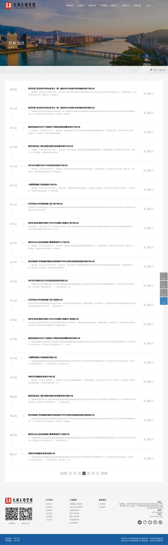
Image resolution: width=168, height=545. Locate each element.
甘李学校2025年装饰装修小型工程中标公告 (45, 204)
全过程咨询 (73, 523)
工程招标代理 (74, 520)
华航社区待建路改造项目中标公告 (41, 377)
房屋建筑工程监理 (76, 504)
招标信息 (162, 70)
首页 (155, 70)
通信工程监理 (74, 516)
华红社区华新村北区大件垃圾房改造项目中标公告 (48, 165)
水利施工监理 (74, 510)
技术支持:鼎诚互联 (156, 538)
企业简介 (49, 504)
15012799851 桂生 (156, 516)
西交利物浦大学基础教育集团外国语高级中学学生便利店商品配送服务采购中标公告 (61, 261)
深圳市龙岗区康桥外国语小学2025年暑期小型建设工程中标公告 (53, 223)
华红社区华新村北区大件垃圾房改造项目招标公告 (48, 281)
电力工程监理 (74, 513)
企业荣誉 (49, 510)
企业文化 (49, 513)
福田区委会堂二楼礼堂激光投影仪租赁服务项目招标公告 (50, 396)
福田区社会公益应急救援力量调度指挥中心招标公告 (48, 434)
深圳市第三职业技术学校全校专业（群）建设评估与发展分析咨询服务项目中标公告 (61, 89)
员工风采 (49, 520)
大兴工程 (16, 538)
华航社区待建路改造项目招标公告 (41, 453)
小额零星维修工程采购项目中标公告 (42, 185)
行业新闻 (102, 507)
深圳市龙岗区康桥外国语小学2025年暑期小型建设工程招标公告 (53, 319)
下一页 (104, 473)
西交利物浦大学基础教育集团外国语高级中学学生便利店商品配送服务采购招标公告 (61, 415)
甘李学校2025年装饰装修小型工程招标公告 (45, 300)
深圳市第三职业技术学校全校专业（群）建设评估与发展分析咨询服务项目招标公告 (61, 108)
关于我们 (49, 500)
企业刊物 (49, 516)
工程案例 (73, 500)
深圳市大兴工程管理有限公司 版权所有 (135, 538)
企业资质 (49, 507)
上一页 (63, 473)
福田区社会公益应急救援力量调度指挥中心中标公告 (48, 242)
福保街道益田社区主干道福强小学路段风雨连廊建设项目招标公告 (54, 338)
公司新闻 (102, 504)
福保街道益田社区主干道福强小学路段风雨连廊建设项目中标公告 (54, 127)
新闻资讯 (102, 500)
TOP (163, 301)
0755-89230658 (157, 512)
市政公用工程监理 (76, 507)
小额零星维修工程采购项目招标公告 (42, 357)
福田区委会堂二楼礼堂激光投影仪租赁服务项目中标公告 (50, 146)
